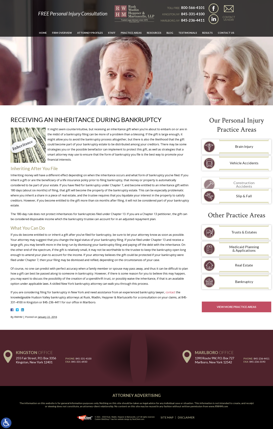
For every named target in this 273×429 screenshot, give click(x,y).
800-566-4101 (193, 7)
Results (207, 32)
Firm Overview (62, 32)
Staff (111, 32)
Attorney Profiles (90, 32)
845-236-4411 (193, 20)
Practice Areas (131, 32)
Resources (154, 32)
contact (170, 292)
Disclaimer (186, 417)
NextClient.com (138, 419)
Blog (169, 32)
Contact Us (226, 32)
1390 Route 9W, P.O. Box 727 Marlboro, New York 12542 (214, 360)
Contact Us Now (229, 18)
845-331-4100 (193, 14)
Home (43, 32)
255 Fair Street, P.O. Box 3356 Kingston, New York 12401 (36, 360)
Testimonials (187, 32)
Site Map (167, 417)
